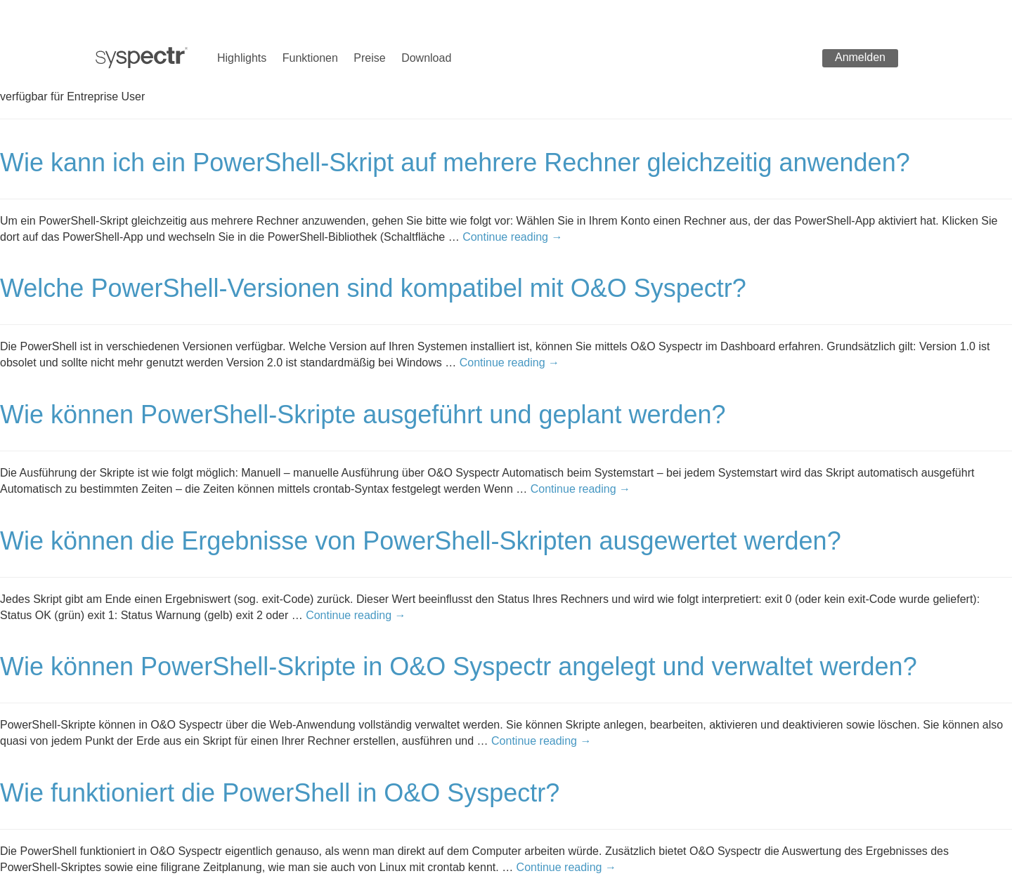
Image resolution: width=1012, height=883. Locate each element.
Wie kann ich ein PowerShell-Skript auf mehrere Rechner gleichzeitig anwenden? (455, 162)
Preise (369, 58)
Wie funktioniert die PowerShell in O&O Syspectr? (279, 792)
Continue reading (512, 237)
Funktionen (310, 58)
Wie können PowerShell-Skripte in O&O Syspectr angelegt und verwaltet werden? (458, 666)
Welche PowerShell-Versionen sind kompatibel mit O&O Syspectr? (373, 288)
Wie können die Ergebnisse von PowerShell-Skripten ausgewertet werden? (420, 540)
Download (426, 58)
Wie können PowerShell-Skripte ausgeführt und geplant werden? (363, 414)
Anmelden (860, 57)
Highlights (241, 58)
